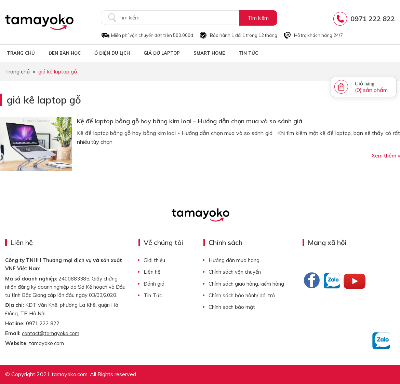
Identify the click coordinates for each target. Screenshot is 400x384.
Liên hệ (152, 272)
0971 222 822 (372, 18)
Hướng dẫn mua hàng (234, 260)
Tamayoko (39, 22)
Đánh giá (154, 283)
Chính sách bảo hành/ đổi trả (242, 295)
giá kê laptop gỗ (44, 100)
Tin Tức (153, 295)
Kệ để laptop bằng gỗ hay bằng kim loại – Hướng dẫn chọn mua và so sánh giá (189, 121)
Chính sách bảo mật (232, 307)
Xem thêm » (386, 155)
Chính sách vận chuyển (235, 272)
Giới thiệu (154, 260)
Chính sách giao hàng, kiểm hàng (246, 283)
